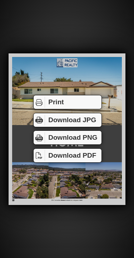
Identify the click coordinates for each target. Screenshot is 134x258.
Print (49, 102)
